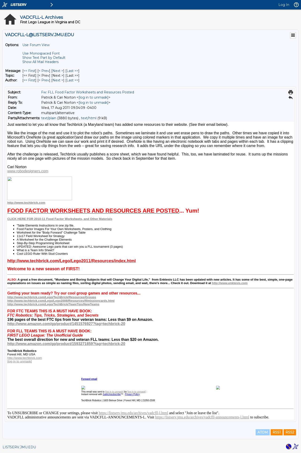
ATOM (262, 432)
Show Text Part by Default (43, 58)
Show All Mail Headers (40, 62)
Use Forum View (36, 45)
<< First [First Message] (29, 71)
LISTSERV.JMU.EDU (19, 447)
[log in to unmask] (93, 97)
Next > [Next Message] (57, 71)
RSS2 (289, 432)
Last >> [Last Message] (72, 71)
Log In (283, 5)
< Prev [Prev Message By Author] (44, 80)
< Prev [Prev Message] (44, 71)
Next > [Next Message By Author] (57, 80)
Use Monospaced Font (41, 53)
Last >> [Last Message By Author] (72, 80)
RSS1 (277, 432)
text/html (88, 118)
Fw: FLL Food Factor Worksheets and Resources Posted (87, 92)
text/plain (48, 118)
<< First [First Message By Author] (29, 80)
